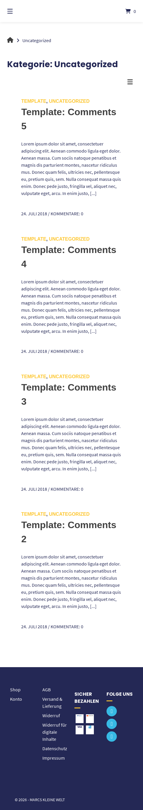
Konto (16, 699)
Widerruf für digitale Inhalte (54, 732)
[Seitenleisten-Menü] (131, 83)
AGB (46, 689)
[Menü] (20, 11)
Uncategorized (69, 101)
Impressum (53, 758)
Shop (15, 689)
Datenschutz (54, 748)
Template (33, 101)
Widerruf (51, 715)
